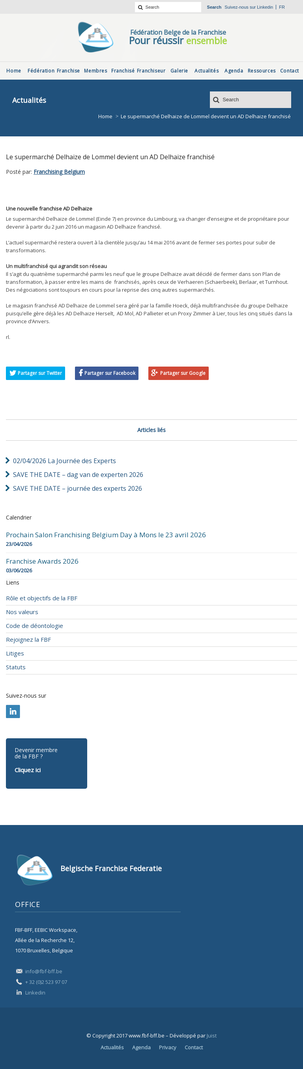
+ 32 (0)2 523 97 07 (46, 981)
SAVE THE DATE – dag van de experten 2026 (78, 474)
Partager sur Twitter (40, 373)
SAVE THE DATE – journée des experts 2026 (77, 488)
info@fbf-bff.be (43, 971)
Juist (212, 1035)
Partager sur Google (183, 373)
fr (282, 7)
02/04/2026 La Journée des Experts (64, 460)
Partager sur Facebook (109, 373)
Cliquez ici (28, 770)
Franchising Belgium (59, 171)
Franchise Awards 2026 (42, 561)
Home (105, 116)
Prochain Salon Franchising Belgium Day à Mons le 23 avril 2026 (106, 535)
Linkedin (265, 7)
